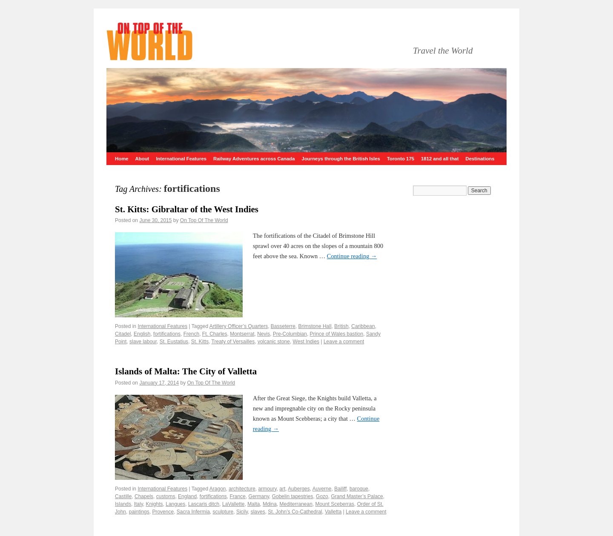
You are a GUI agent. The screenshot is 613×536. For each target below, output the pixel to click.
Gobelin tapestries (292, 496)
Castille (123, 496)
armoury (267, 489)
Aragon (217, 489)
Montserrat (242, 334)
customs (165, 496)
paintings (139, 512)
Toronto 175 (400, 158)
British (341, 326)
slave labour (143, 342)
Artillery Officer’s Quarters (238, 326)
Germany (259, 496)
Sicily (242, 512)
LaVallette (233, 504)
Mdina (270, 504)
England (187, 496)
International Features (181, 158)
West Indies (306, 342)
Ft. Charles (214, 334)
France (238, 496)
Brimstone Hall (315, 326)
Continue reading (352, 256)
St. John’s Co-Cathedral (295, 512)
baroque (358, 489)
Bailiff (340, 489)
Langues (175, 504)
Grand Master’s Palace (357, 496)
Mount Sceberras (334, 504)
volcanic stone (274, 342)
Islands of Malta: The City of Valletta (186, 371)
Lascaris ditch (203, 504)
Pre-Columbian (290, 334)
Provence (163, 512)
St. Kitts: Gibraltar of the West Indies (186, 209)
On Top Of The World (204, 220)
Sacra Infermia (193, 512)
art (282, 489)
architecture (242, 489)
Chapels (144, 496)
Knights (154, 504)
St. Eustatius (174, 342)
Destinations (479, 158)
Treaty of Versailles (233, 342)
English (142, 334)
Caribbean (363, 326)
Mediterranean (296, 504)
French (191, 334)
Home (122, 158)
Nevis (263, 334)
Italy (138, 504)
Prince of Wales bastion (337, 334)
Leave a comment (344, 342)
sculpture (223, 512)
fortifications (166, 334)
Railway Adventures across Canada (254, 158)
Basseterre (283, 326)
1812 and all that (439, 158)
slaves (258, 512)
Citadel (123, 334)
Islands (123, 504)
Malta (253, 504)
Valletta (333, 512)
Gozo (322, 496)
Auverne (322, 489)
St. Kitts (200, 342)
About (142, 158)
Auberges (298, 489)
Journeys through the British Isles (341, 158)
